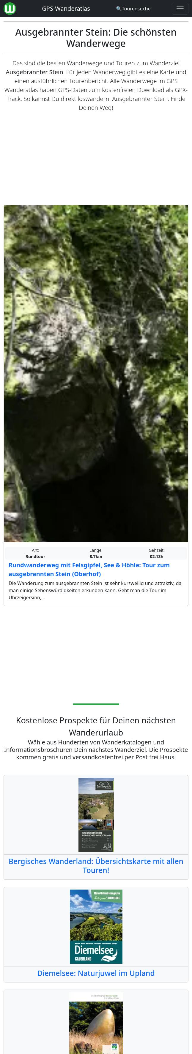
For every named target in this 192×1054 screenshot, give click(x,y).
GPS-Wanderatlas (66, 8)
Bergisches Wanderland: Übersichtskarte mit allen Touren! (96, 865)
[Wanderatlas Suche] (133, 8)
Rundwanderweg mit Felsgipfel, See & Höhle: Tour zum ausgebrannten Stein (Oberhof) (89, 569)
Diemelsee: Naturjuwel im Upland (96, 973)
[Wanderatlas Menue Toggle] (180, 9)
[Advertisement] (96, 158)
